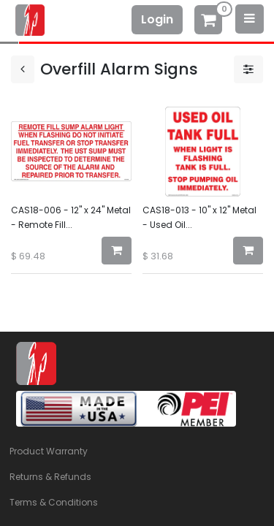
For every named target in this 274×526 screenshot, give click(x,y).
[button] (117, 250)
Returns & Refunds (50, 476)
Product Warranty (48, 451)
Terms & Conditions (53, 502)
